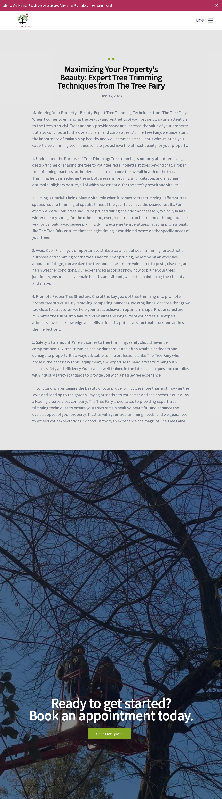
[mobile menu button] (210, 20)
